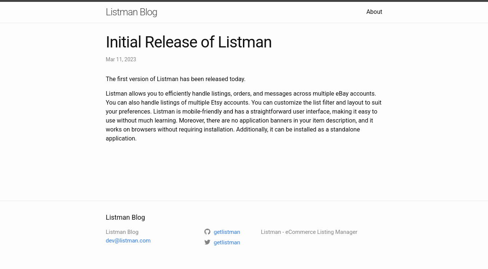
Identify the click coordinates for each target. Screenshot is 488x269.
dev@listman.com (128, 240)
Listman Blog (131, 12)
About (374, 11)
